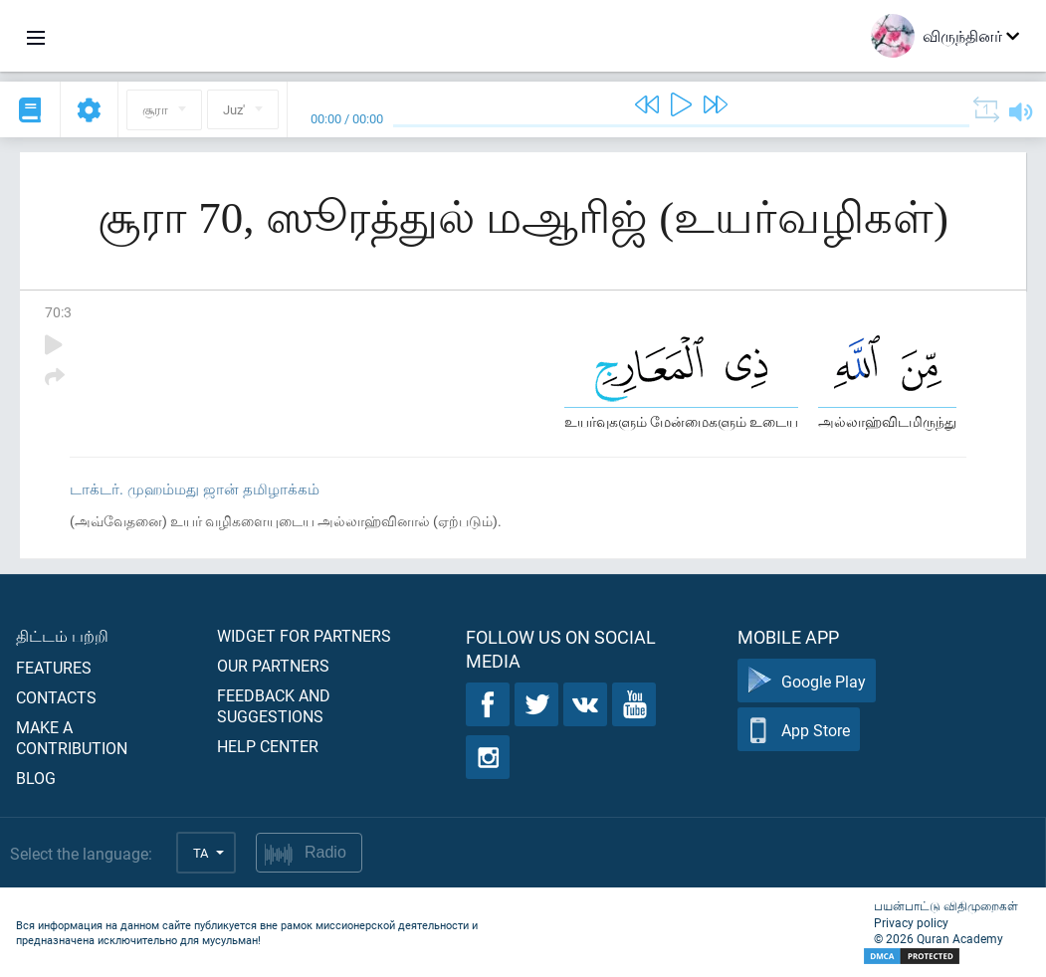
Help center (267, 745)
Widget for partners (304, 635)
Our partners (273, 665)
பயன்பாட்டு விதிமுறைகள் (946, 905)
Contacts (56, 696)
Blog (36, 777)
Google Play (806, 681)
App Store (798, 729)
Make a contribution (71, 737)
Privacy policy (911, 922)
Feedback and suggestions (273, 705)
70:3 (58, 311)
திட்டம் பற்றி (62, 635)
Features (54, 667)
